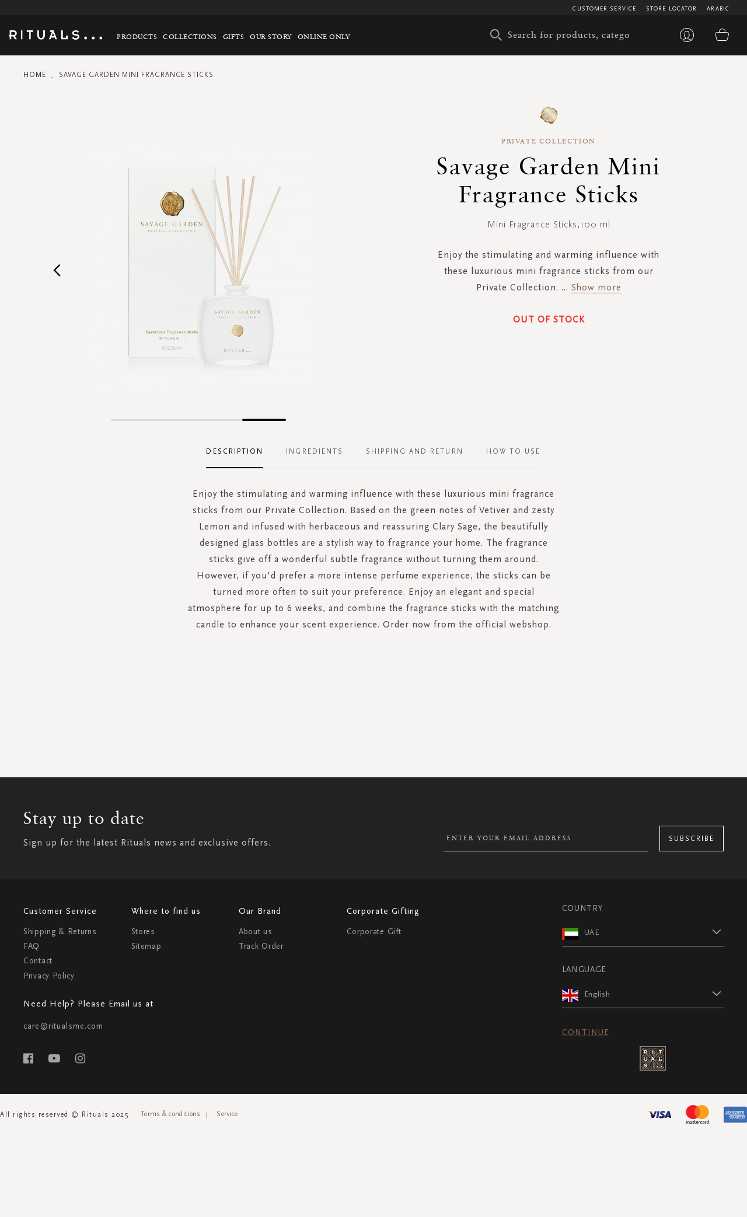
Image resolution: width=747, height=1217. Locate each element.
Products (137, 36)
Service (227, 1114)
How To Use (513, 451)
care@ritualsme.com (63, 1026)
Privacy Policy (49, 976)
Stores (143, 932)
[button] (57, 270)
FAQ (31, 946)
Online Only (324, 36)
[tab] (240, 452)
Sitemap (146, 946)
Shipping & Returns (60, 932)
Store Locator (671, 8)
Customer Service (604, 8)
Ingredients (314, 451)
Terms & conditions (170, 1114)
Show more (596, 287)
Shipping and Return (414, 451)
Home (34, 75)
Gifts (234, 36)
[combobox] (563, 35)
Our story (271, 36)
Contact (38, 961)
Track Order (261, 946)
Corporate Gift (374, 932)
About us (256, 932)
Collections (190, 36)
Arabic (718, 8)
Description (234, 451)
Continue (585, 1032)
